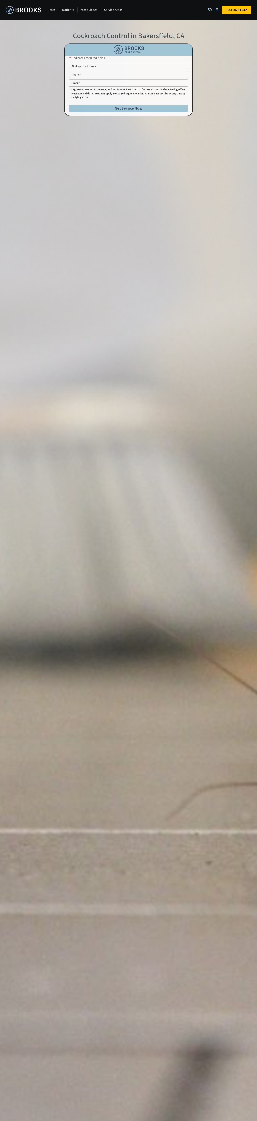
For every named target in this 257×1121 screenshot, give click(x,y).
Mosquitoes (89, 10)
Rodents (68, 10)
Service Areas (113, 10)
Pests (51, 10)
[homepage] (23, 10)
